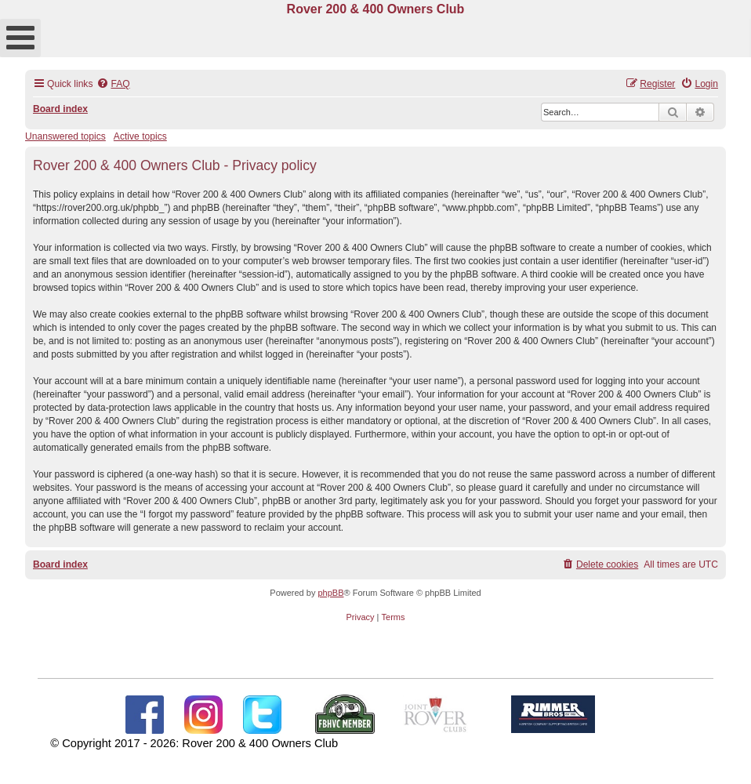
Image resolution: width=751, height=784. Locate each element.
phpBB (330, 592)
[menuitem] (112, 84)
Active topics (140, 136)
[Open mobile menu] (20, 38)
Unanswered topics (65, 136)
